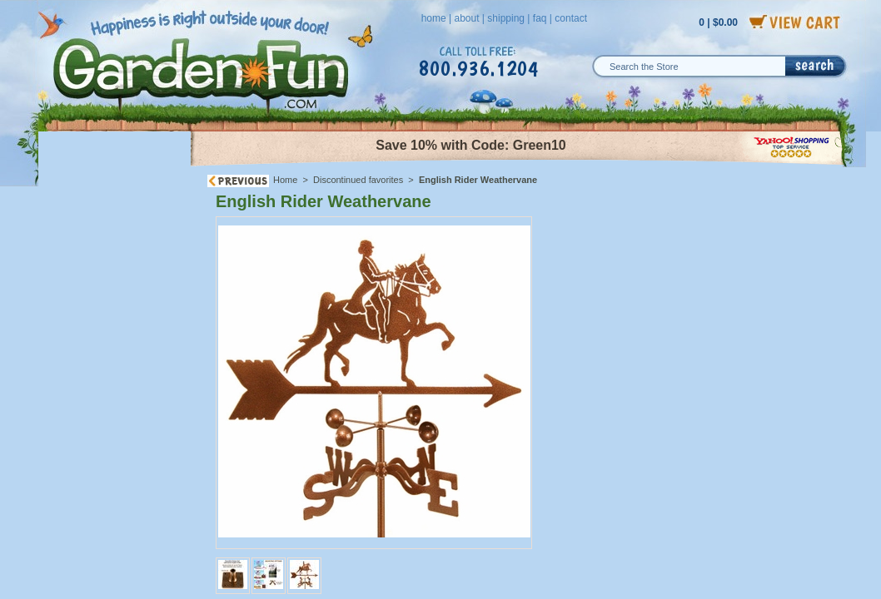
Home (285, 180)
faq (540, 18)
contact (571, 18)
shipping (506, 18)
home (433, 18)
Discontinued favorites (358, 180)
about (466, 18)
